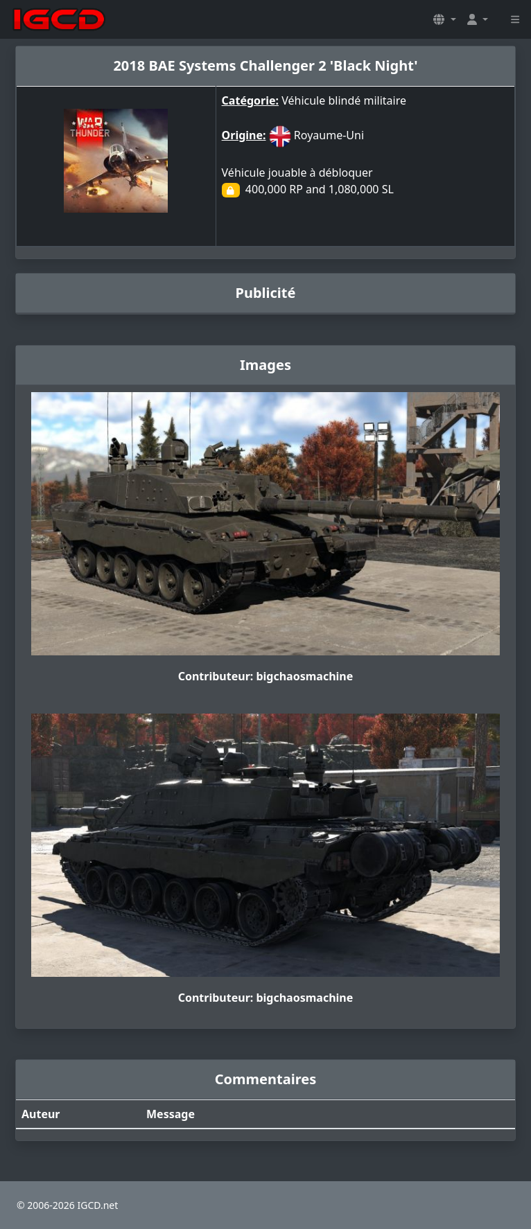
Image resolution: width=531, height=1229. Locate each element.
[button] (444, 19)
